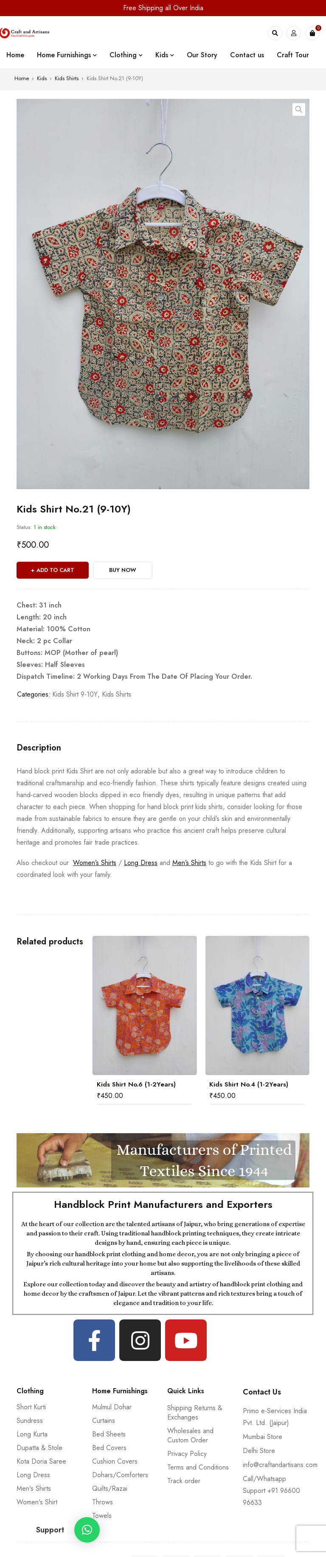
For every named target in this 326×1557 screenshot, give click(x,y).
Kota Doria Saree (41, 1461)
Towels (102, 1516)
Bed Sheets (109, 1434)
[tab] (39, 748)
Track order (183, 1481)
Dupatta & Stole (39, 1448)
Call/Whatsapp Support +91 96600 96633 (271, 1490)
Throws (102, 1502)
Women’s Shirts (94, 863)
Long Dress (140, 863)
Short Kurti (31, 1407)
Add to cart (55, 570)
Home (21, 78)
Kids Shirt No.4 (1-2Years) (248, 1084)
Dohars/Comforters (120, 1475)
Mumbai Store (262, 1437)
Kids (42, 78)
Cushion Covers (115, 1461)
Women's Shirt (37, 1502)
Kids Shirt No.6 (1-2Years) (136, 1084)
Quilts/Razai (109, 1488)
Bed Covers (109, 1448)
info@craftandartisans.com (280, 1465)
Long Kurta (32, 1434)
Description (39, 748)
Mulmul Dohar (112, 1407)
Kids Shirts (67, 78)
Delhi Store (259, 1451)
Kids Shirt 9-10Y (75, 694)
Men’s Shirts (189, 863)
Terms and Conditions (198, 1467)
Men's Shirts (34, 1488)
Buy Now (122, 570)
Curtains (103, 1420)
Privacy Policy (187, 1454)
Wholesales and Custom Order (190, 1435)
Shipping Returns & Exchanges (194, 1412)
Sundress (30, 1420)
